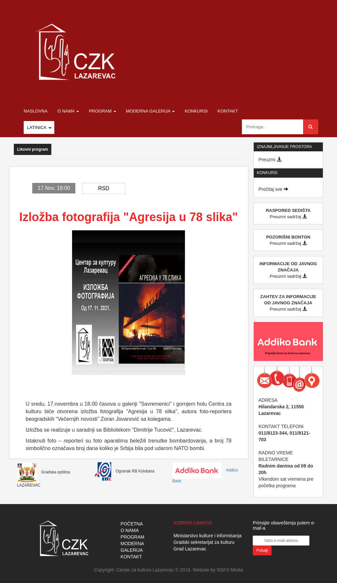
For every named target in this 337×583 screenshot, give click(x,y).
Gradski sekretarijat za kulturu (203, 542)
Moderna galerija (150, 111)
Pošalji (262, 550)
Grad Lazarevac (189, 548)
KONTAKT (131, 556)
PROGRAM (132, 537)
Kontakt (228, 111)
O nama (68, 111)
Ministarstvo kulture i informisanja (207, 535)
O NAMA (129, 530)
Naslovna (36, 111)
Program (102, 111)
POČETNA (131, 523)
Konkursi (196, 111)
